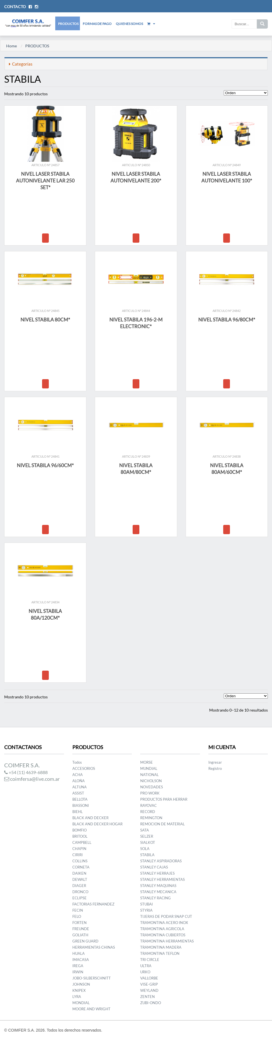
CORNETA (80, 867)
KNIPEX (79, 990)
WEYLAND (149, 990)
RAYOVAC (148, 805)
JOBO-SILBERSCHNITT (91, 978)
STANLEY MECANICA (158, 892)
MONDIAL (81, 1002)
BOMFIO (79, 830)
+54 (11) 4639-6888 (26, 772)
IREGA (77, 965)
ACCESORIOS (83, 768)
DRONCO (80, 892)
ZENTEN (147, 996)
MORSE (146, 762)
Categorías (21, 63)
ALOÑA (78, 781)
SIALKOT (147, 842)
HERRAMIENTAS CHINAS (93, 947)
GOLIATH (80, 935)
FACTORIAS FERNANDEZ (93, 904)
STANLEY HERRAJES (157, 873)
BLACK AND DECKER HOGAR (97, 824)
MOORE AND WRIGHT (91, 1009)
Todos (77, 762)
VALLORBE (149, 978)
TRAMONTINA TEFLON (159, 953)
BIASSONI (80, 805)
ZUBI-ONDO (150, 1002)
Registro (215, 768)
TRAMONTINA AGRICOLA (162, 928)
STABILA (147, 855)
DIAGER (79, 885)
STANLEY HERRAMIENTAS (162, 879)
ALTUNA (79, 787)
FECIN (77, 910)
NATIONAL (149, 774)
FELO (76, 916)
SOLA (144, 848)
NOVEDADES (151, 787)
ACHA (77, 774)
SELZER (146, 836)
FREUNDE (80, 928)
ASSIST (78, 793)
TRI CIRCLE (149, 959)
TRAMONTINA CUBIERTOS (162, 935)
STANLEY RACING (155, 898)
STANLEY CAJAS (154, 867)
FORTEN (79, 922)
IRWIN (77, 972)
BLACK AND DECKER (90, 818)
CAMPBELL (81, 842)
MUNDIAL (148, 768)
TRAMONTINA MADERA (160, 947)
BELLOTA (79, 799)
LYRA (76, 996)
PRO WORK (150, 793)
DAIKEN (79, 873)
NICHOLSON (151, 781)
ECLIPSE (79, 898)
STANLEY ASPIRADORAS (161, 861)
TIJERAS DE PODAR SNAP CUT (166, 916)
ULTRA (145, 965)
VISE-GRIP (149, 984)
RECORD (147, 811)
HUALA (78, 953)
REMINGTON (151, 818)
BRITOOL (79, 836)
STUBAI (146, 904)
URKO (145, 972)
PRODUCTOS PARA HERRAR (163, 799)
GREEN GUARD (85, 941)
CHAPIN (79, 848)
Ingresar (215, 762)
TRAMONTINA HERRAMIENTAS (167, 941)
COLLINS (79, 861)
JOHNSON (81, 984)
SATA (144, 830)
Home (11, 45)
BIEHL (77, 811)
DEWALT (79, 879)
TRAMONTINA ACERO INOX (164, 922)
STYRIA (146, 910)
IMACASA (80, 959)
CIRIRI (77, 855)
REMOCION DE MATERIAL (162, 824)
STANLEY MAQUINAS (158, 885)
